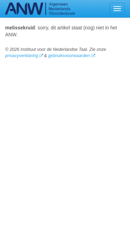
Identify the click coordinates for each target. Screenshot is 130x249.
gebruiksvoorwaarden (69, 55)
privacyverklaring (21, 55)
